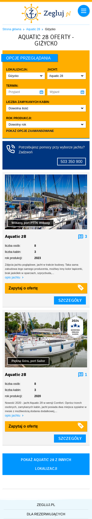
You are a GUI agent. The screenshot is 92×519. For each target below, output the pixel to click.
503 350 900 (71, 161)
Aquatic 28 (33, 29)
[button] (25, 75)
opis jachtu (13, 277)
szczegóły (69, 300)
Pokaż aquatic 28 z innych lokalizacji (46, 464)
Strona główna (11, 29)
